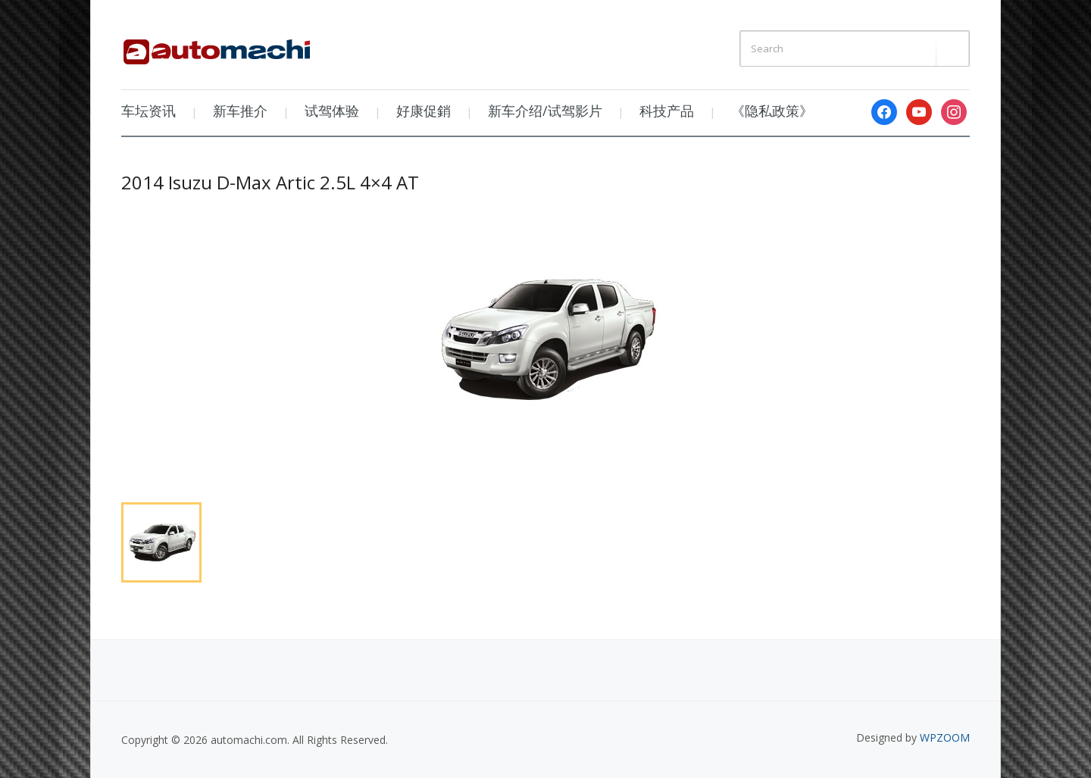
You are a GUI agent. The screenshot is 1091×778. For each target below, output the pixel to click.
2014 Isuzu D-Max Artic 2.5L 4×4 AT (270, 182)
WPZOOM (945, 737)
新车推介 (240, 111)
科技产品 (666, 111)
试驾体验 (332, 111)
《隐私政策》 (772, 111)
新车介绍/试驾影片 (545, 111)
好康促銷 (423, 111)
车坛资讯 (148, 111)
